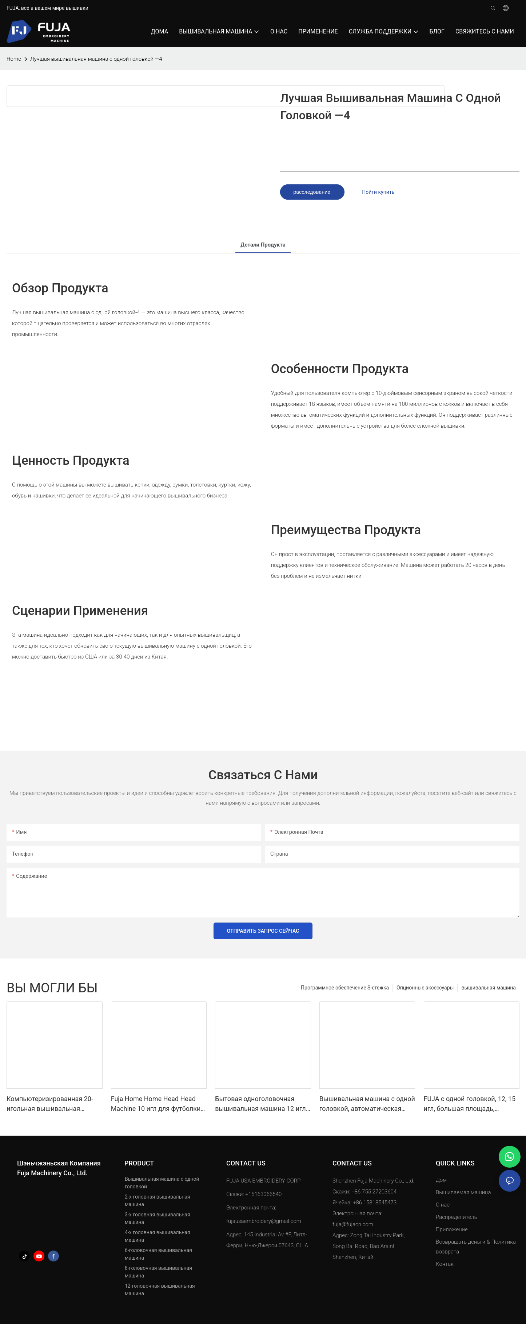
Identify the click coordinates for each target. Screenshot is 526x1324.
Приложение (452, 1229)
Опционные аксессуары (425, 988)
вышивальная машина (488, 988)
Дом (441, 1180)
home (14, 59)
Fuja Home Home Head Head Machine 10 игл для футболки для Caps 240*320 (156, 1104)
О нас (443, 1204)
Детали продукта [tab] (263, 244)
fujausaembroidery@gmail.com (263, 1221)
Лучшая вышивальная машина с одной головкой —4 (96, 59)
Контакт (446, 1264)
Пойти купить (378, 192)
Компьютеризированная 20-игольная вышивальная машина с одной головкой (50, 1104)
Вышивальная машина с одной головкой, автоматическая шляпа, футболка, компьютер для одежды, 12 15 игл (367, 1104)
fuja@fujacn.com (352, 1224)
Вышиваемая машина (463, 1192)
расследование (312, 192)
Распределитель (456, 1217)
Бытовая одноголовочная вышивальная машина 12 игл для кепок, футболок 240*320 (260, 1104)
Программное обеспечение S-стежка (345, 988)
